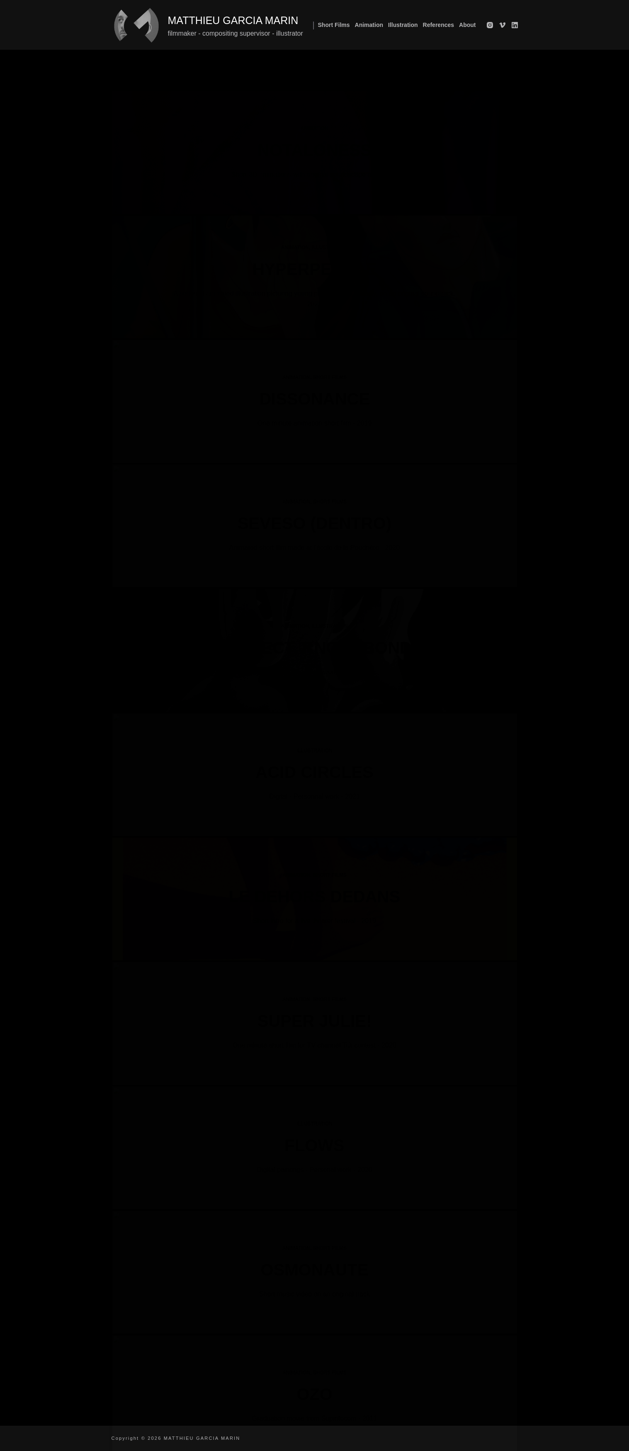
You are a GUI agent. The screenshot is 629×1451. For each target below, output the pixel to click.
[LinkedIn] (515, 25)
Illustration (403, 25)
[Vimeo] (502, 25)
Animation (369, 25)
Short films (334, 25)
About (467, 25)
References (438, 25)
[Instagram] (490, 25)
